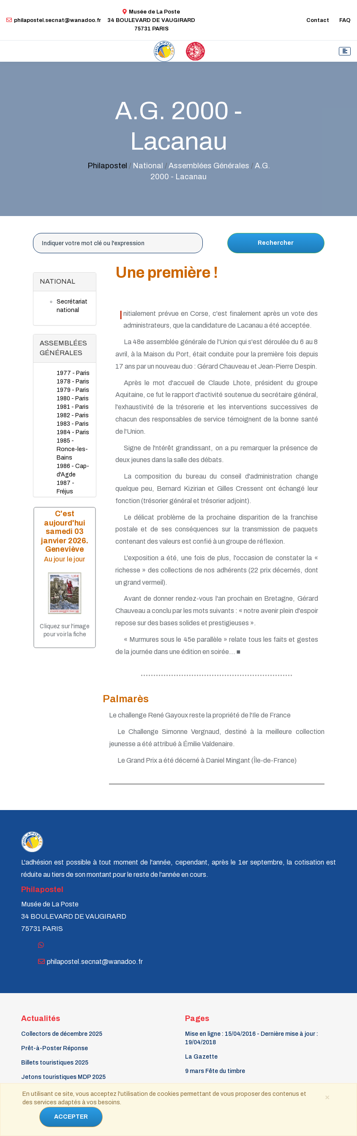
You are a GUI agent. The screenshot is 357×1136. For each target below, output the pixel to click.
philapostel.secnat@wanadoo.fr (53, 20)
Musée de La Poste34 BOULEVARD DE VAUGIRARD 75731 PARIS (151, 20)
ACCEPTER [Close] (71, 1117)
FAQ (345, 20)
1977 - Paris (73, 373)
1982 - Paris (73, 415)
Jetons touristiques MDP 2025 (63, 1077)
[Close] (327, 1096)
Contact (317, 20)
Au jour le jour (64, 559)
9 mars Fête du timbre (215, 1071)
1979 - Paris (73, 390)
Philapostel (107, 166)
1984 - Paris (73, 432)
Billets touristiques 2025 (54, 1062)
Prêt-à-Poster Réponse (54, 1048)
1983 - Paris (73, 424)
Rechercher (276, 243)
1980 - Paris (73, 398)
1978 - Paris (73, 381)
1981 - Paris (73, 407)
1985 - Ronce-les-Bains (72, 449)
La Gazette (201, 1057)
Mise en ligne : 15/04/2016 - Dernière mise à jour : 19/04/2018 (251, 1038)
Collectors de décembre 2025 (61, 1034)
